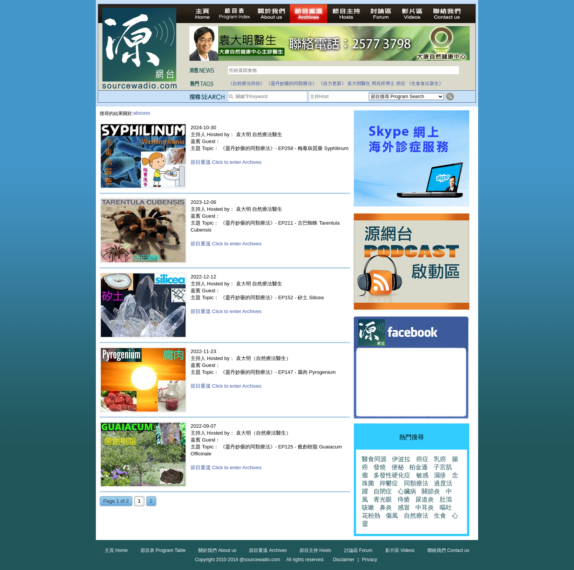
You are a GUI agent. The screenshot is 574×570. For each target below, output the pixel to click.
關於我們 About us (217, 550)
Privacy (369, 559)
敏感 (422, 475)
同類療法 (416, 483)
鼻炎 (386, 507)
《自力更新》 (332, 83)
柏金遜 (418, 467)
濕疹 (440, 475)
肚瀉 (446, 499)
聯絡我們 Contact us (448, 550)
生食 (440, 515)
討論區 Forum (358, 550)
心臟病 (407, 491)
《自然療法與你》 (246, 83)
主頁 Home (116, 550)
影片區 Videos (400, 550)
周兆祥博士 (383, 83)
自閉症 (382, 491)
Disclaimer (343, 559)
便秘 (398, 467)
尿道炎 (424, 499)
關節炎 (431, 491)
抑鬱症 (389, 483)
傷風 (392, 515)
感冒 (404, 507)
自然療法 (416, 515)
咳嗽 (368, 507)
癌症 (400, 83)
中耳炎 (424, 507)
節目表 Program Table (163, 550)
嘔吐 (446, 507)
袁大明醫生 (358, 83)
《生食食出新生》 (425, 83)
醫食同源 (374, 459)
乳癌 (440, 459)
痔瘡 (404, 499)
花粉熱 (371, 515)
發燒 (379, 467)
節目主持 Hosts (315, 550)
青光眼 (382, 499)
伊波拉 (401, 459)
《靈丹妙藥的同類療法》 (291, 83)
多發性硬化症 (391, 475)
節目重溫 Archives (267, 550)
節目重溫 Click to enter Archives (226, 162)
